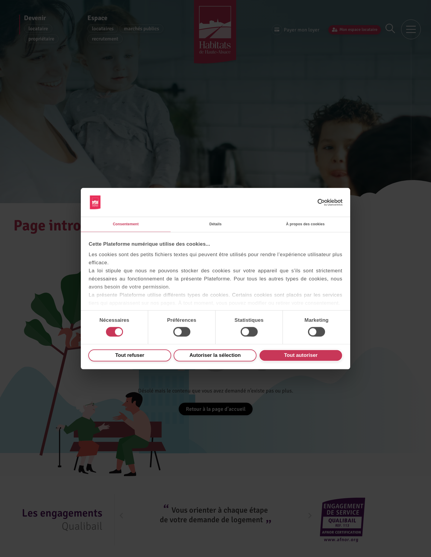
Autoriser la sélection (215, 357)
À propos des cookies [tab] (305, 224)
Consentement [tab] (125, 224)
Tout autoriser (301, 357)
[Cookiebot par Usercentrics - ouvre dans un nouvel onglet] (316, 201)
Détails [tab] (215, 224)
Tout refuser (129, 357)
